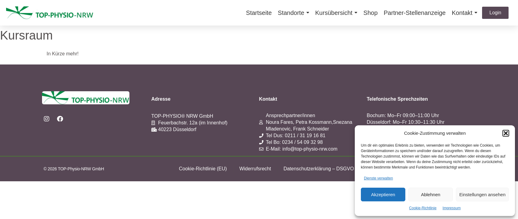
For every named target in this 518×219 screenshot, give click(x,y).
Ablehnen (430, 194)
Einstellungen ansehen (482, 194)
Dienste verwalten (378, 178)
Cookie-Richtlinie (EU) (203, 168)
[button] (506, 133)
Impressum (451, 208)
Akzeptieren (383, 194)
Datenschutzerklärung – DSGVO (319, 168)
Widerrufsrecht (255, 168)
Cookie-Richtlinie (422, 208)
